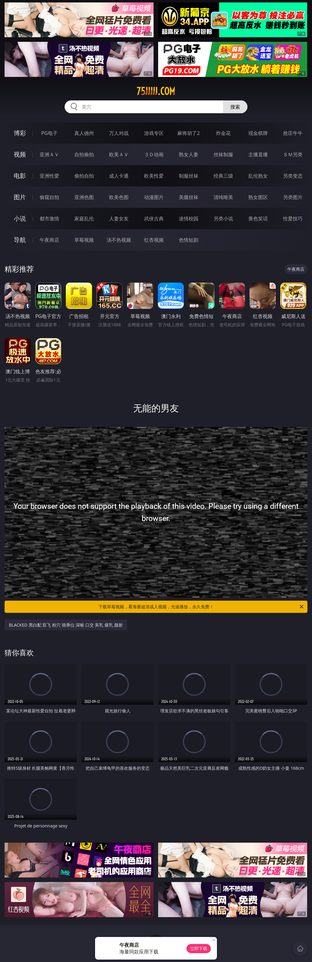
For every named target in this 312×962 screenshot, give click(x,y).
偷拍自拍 (84, 175)
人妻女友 (119, 218)
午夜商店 (49, 240)
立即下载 (198, 948)
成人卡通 (119, 175)
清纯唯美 (223, 197)
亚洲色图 (84, 197)
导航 (20, 240)
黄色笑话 (258, 218)
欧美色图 (119, 197)
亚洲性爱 (49, 175)
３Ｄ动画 (154, 154)
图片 (20, 197)
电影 (20, 176)
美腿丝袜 (188, 197)
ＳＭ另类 (293, 154)
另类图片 (293, 197)
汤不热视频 (119, 240)
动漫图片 (154, 197)
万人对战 (119, 133)
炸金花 (223, 133)
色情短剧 (188, 240)
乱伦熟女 (258, 175)
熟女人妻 (188, 154)
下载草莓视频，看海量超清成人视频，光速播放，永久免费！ (201, 606)
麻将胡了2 (188, 133)
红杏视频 (154, 240)
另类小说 (223, 218)
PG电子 (49, 133)
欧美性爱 (154, 175)
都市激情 (49, 218)
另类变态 (293, 175)
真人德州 (84, 133)
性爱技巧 (293, 218)
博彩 (20, 133)
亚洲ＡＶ (49, 154)
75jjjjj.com (155, 91)
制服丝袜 (188, 175)
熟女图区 (258, 197)
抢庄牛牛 (293, 133)
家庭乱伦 (84, 218)
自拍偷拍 (84, 154)
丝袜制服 (223, 154)
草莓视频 (84, 240)
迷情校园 (188, 218)
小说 (20, 218)
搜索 (235, 106)
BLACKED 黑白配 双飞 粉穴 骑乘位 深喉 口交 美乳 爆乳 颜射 (65, 625)
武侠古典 (154, 218)
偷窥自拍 (49, 197)
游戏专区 (154, 133)
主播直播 (258, 154)
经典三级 (223, 175)
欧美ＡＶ (119, 154)
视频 (20, 154)
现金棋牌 (258, 133)
